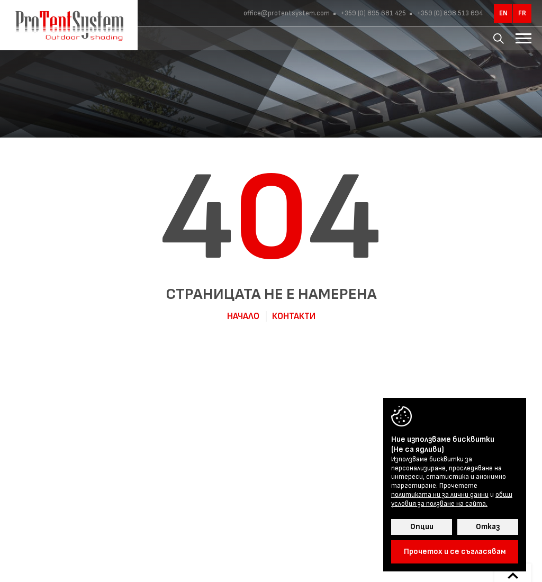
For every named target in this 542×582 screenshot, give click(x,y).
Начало (243, 316)
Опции (421, 527)
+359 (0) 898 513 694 (449, 13)
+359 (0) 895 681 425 (372, 13)
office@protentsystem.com (286, 13)
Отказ (488, 527)
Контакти (293, 316)
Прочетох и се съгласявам (455, 552)
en (503, 13)
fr (522, 13)
